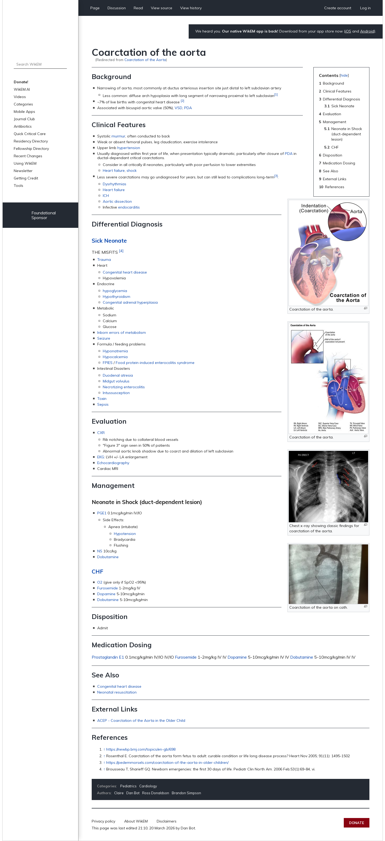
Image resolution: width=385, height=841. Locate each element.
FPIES (108, 362)
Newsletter (23, 170)
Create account (337, 8)
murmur (118, 136)
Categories (23, 104)
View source (161, 8)
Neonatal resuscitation (117, 692)
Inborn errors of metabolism (121, 332)
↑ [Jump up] (104, 749)
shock (132, 170)
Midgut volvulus (116, 381)
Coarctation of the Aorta (145, 59)
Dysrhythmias (114, 184)
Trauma (104, 259)
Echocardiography (113, 462)
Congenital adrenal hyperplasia (130, 302)
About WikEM (136, 821)
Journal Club (24, 119)
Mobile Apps (24, 111)
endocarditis (129, 207)
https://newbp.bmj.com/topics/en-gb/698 (140, 749)
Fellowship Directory (31, 148)
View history (191, 8)
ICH (106, 195)
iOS (348, 31)
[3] (276, 176)
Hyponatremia (115, 351)
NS (99, 551)
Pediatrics (128, 786)
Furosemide (107, 588)
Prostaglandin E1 (108, 657)
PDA (188, 107)
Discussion (117, 8)
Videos (20, 96)
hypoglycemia (115, 290)
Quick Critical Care (30, 133)
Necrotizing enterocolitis (124, 387)
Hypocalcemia (115, 356)
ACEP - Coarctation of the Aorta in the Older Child (141, 720)
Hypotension (125, 533)
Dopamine (106, 594)
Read (138, 8)
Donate (356, 823)
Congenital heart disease (125, 272)
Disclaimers (167, 821)
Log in (365, 8)
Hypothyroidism (116, 296)
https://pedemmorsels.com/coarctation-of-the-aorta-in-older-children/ (167, 762)
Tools (18, 185)
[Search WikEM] (40, 64)
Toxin (101, 398)
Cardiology (148, 786)
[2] (182, 101)
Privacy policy (103, 821)
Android (367, 31)
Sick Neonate (109, 240)
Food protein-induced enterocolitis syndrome (155, 362)
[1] (276, 94)
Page (95, 8)
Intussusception (116, 392)
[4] (121, 251)
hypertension (128, 147)
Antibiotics (23, 126)
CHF (97, 571)
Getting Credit (26, 178)
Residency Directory (31, 141)
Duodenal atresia (118, 375)
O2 (99, 582)
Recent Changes (28, 156)
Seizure (103, 338)
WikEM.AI (22, 89)
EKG (100, 457)
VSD (178, 107)
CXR (101, 432)
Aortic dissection (117, 201)
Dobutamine (108, 556)
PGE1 (101, 513)
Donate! (21, 82)
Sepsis (103, 404)
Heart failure (114, 170)
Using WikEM (25, 163)
